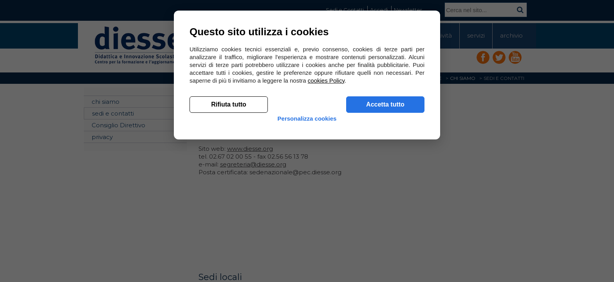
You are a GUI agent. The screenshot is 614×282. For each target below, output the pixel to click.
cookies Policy (326, 195)
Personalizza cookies (307, 240)
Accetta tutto (385, 219)
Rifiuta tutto (228, 219)
